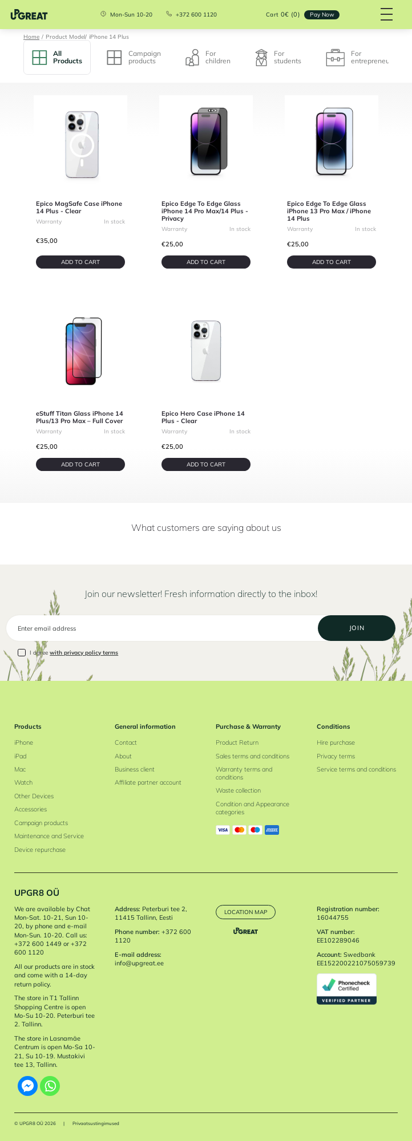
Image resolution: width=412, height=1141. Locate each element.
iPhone (23, 742)
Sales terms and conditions (252, 756)
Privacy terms (336, 756)
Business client (135, 769)
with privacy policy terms (84, 652)
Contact (126, 742)
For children (208, 57)
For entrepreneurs (360, 57)
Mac (20, 769)
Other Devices (34, 796)
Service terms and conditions (356, 769)
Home (31, 36)
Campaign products (134, 56)
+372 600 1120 (196, 15)
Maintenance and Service (49, 836)
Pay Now (322, 14)
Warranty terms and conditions (244, 773)
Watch (23, 782)
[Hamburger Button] (387, 14)
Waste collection (238, 790)
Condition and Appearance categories (252, 808)
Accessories (30, 809)
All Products (57, 56)
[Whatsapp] (50, 1086)
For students (278, 57)
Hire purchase (336, 742)
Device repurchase (40, 850)
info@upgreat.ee (139, 963)
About (123, 756)
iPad (20, 756)
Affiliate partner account (148, 782)
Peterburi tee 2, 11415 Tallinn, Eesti (151, 913)
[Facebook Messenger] (28, 1086)
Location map (246, 911)
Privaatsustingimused (95, 1123)
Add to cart (80, 261)
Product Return (237, 742)
